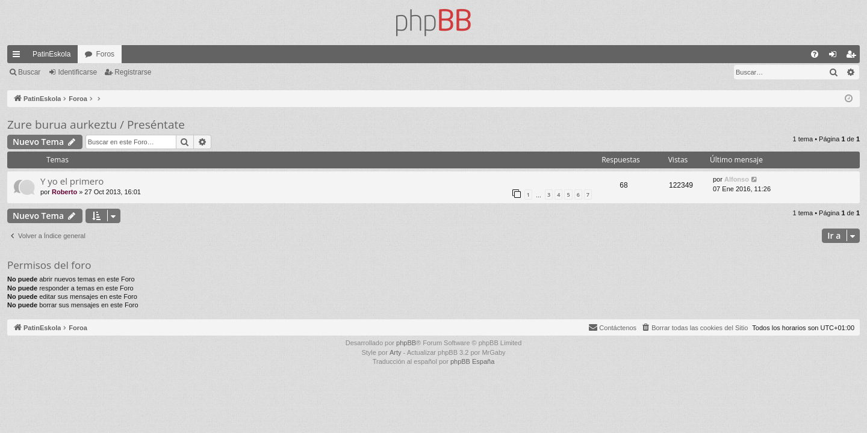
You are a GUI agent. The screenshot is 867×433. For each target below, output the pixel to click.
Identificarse (77, 72)
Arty (396, 352)
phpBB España (472, 361)
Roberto (64, 191)
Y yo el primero (72, 181)
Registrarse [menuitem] (853, 56)
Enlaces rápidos (18, 56)
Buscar (29, 72)
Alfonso (736, 179)
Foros (105, 54)
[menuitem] (815, 54)
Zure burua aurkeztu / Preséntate (96, 124)
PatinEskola (51, 54)
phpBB (406, 342)
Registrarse (132, 72)
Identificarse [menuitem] (835, 56)
